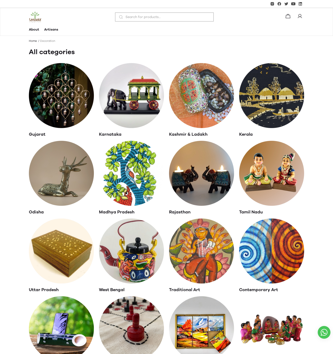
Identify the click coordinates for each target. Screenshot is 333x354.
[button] (300, 17)
